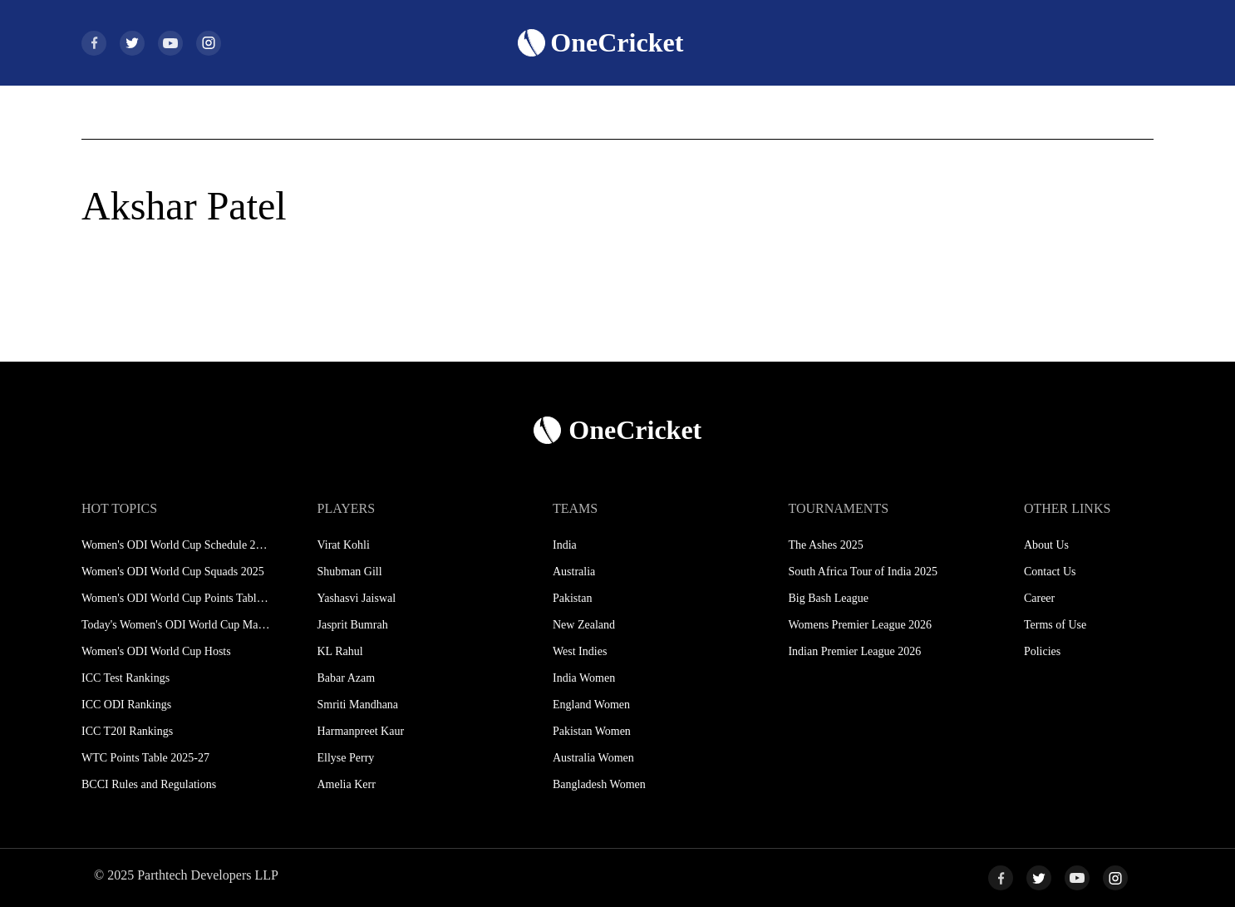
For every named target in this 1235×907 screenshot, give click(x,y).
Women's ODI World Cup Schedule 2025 (175, 545)
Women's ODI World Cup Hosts (156, 651)
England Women (591, 704)
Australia (574, 571)
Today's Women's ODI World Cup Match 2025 (175, 625)
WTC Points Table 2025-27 (145, 758)
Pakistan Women (592, 731)
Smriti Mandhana (357, 704)
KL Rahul (339, 651)
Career (1039, 598)
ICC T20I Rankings (127, 731)
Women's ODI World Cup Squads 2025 (172, 571)
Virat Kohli (343, 545)
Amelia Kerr (346, 784)
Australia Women (593, 758)
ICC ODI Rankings (126, 704)
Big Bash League (828, 598)
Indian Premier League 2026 (854, 651)
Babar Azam (346, 678)
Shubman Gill (349, 571)
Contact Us (1050, 571)
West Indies (580, 651)
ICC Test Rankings (125, 678)
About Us (1046, 545)
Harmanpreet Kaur (360, 731)
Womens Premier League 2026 (860, 625)
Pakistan (572, 598)
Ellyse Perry (345, 758)
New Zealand (584, 625)
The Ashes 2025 (825, 545)
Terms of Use (1055, 625)
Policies (1042, 651)
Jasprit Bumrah (352, 625)
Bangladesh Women (599, 784)
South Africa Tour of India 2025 (862, 571)
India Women (584, 678)
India (565, 545)
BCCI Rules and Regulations (148, 784)
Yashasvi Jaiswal (356, 598)
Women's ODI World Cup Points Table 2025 (175, 598)
